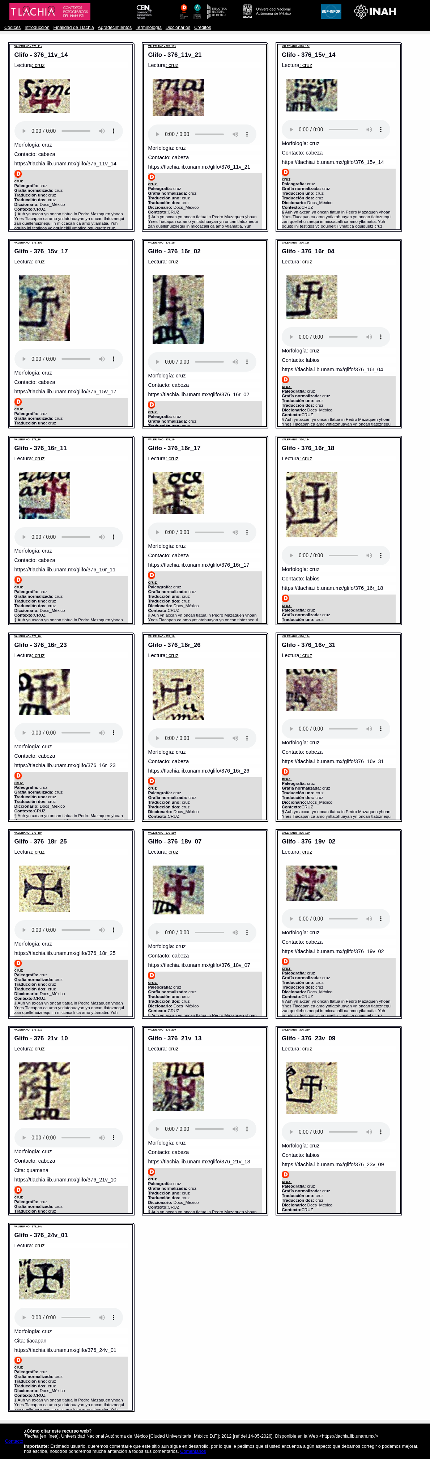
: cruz (38, 65)
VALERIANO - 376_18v (162, 832)
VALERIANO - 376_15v (296, 46)
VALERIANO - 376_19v (296, 832)
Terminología (149, 27)
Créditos (202, 27)
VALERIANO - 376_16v (296, 636)
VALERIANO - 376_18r (28, 832)
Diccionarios (178, 27)
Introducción (37, 27)
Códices (12, 27)
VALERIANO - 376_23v (296, 1029)
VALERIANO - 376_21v (28, 1029)
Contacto (14, 1441)
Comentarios (193, 1451)
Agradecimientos (115, 27)
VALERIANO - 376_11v (28, 46)
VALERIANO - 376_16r (161, 242)
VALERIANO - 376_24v (28, 1226)
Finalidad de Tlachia (73, 27)
